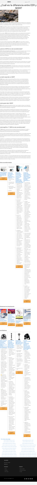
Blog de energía (21, 468)
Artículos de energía (22, 470)
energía (20, 471)
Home (5, 468)
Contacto (6, 470)
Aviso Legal (6, 471)
